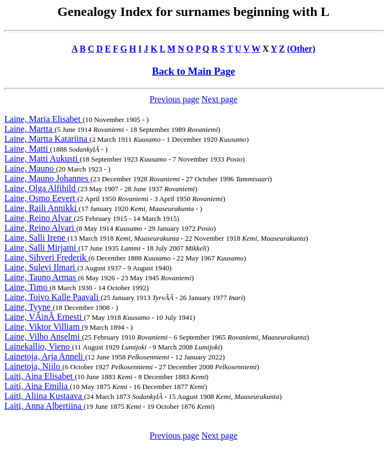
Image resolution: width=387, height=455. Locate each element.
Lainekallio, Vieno (38, 346)
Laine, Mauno (30, 168)
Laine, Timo (27, 287)
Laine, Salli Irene (36, 237)
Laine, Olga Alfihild (41, 188)
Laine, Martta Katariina (47, 138)
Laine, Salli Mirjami (41, 247)
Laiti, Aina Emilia (37, 386)
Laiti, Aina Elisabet (39, 376)
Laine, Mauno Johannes (47, 178)
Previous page (174, 99)
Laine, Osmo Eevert (40, 198)
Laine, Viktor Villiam (43, 326)
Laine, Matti (27, 148)
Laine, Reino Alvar (39, 218)
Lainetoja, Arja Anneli (44, 356)
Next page (219, 99)
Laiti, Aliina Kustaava (44, 396)
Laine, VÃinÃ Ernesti (44, 316)
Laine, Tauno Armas (41, 277)
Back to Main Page (193, 71)
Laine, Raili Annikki (41, 208)
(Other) (301, 48)
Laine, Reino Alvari (40, 227)
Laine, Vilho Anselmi (43, 336)
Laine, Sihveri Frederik (46, 257)
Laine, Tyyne (28, 307)
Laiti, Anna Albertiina (44, 405)
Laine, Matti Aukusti (42, 158)
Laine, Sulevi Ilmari (40, 267)
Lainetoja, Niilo (33, 366)
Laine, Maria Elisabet (43, 119)
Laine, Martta (29, 129)
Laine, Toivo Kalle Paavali (52, 297)
